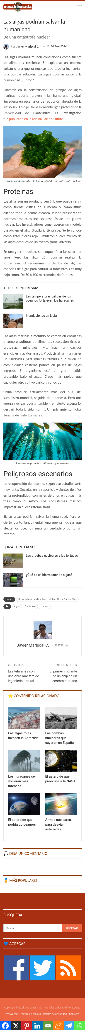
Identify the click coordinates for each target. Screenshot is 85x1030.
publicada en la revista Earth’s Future (35, 119)
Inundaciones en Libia (41, 315)
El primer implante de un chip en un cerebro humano (63, 676)
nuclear (44, 606)
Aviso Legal (12, 1013)
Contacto (74, 1013)
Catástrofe (30, 606)
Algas (17, 606)
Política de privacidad (55, 1013)
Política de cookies (31, 1013)
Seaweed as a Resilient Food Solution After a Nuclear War (47, 599)
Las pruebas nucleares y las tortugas (52, 555)
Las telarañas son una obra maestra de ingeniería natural (23, 676)
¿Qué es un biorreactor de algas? (49, 575)
